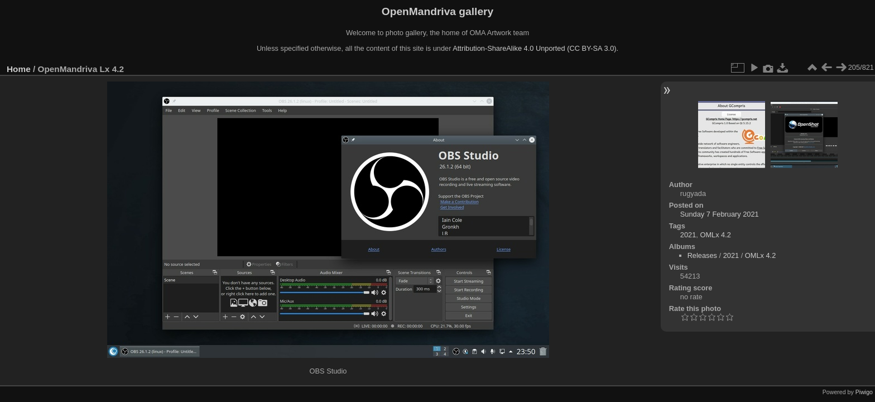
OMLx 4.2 (715, 235)
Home (19, 69)
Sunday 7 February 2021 (719, 214)
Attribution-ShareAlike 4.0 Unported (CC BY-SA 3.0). (535, 48)
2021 (688, 235)
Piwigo (864, 392)
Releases (702, 255)
